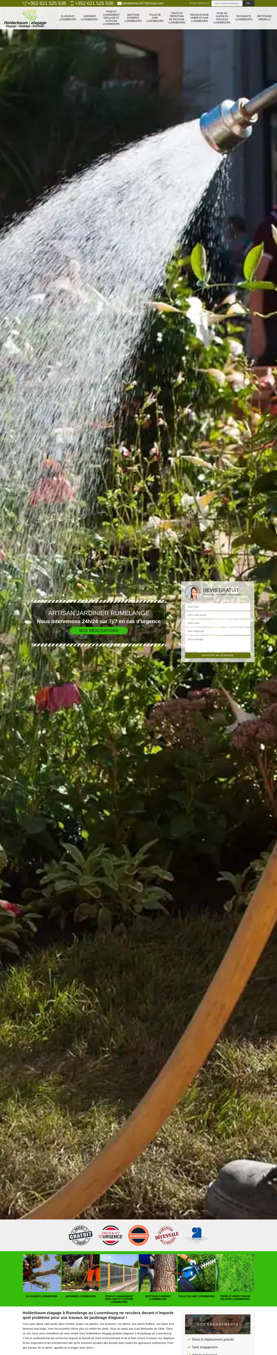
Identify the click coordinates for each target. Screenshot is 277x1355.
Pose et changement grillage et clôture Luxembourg (111, 17)
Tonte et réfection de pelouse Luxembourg (176, 18)
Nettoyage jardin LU (264, 18)
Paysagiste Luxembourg (243, 18)
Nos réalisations (98, 631)
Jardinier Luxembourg (89, 18)
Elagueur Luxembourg (67, 18)
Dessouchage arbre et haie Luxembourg (199, 17)
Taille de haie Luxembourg (154, 17)
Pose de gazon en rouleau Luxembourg (222, 18)
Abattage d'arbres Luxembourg (133, 17)
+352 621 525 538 (44, 3)
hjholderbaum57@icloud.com (140, 3)
